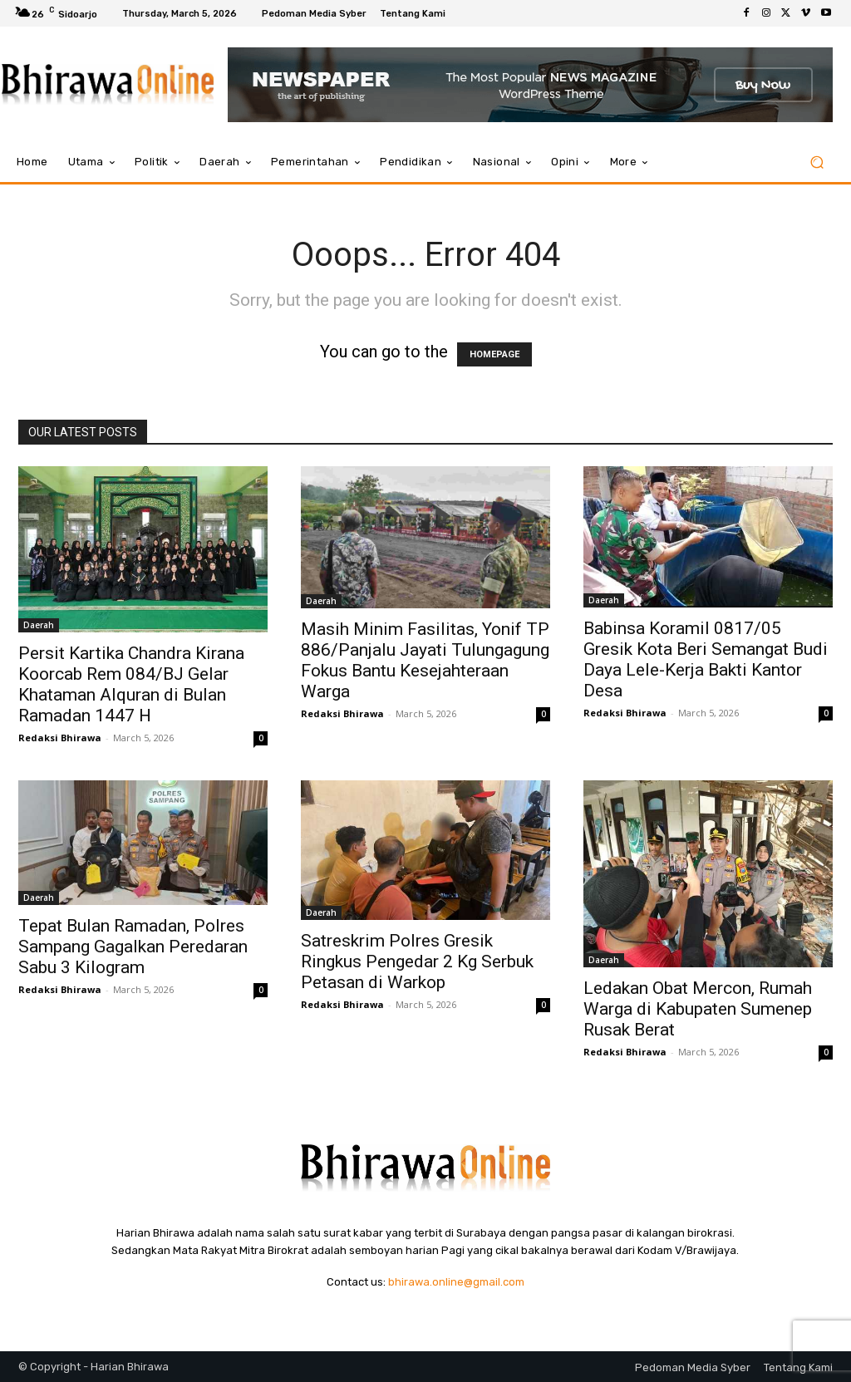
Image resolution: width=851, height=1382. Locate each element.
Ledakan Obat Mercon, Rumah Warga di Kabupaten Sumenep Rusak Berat (697, 1009)
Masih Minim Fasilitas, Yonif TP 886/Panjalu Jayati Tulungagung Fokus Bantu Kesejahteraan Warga (425, 660)
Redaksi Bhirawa (59, 737)
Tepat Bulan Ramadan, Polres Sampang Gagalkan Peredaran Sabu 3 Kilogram (133, 946)
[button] (816, 162)
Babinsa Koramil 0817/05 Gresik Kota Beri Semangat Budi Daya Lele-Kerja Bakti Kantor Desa (705, 659)
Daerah (38, 625)
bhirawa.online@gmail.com (456, 1282)
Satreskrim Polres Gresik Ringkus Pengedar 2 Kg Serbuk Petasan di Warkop (417, 961)
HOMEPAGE (494, 354)
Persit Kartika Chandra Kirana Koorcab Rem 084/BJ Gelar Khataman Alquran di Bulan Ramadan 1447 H (131, 684)
